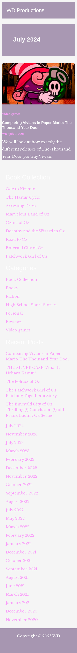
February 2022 (20, 535)
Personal (14, 313)
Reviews (14, 321)
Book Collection (21, 279)
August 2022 (17, 501)
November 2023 (21, 434)
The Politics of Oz (23, 381)
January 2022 (18, 543)
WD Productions (25, 10)
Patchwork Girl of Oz (26, 256)
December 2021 (21, 552)
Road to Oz (16, 239)
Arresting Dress (21, 205)
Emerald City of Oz (24, 247)
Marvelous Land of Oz (27, 214)
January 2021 (18, 602)
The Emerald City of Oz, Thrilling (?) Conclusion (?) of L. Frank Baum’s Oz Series (36, 410)
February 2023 (20, 459)
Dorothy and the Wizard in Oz (35, 231)
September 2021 (21, 569)
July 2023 (15, 442)
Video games (11, 114)
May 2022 (15, 518)
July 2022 (15, 510)
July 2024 (15, 425)
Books (12, 288)
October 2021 (19, 560)
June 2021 (15, 586)
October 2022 (19, 484)
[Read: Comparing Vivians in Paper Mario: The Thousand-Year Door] (38, 83)
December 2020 (21, 611)
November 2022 (21, 476)
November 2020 (22, 619)
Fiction (13, 296)
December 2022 (21, 467)
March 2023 (17, 451)
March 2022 (17, 526)
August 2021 (17, 577)
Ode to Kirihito (20, 188)
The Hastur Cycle (23, 197)
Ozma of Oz (17, 222)
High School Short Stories (31, 304)
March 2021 (17, 594)
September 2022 (22, 493)
